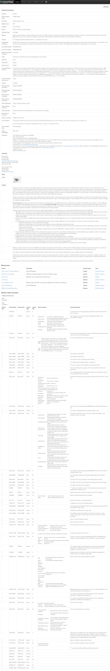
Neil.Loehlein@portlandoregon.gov (10, 161)
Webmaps (36, 2)
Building (97, 277)
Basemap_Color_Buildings (8, 274)
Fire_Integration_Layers (7, 282)
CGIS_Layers (5, 279)
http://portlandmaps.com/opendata (29, 144)
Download (106, 6)
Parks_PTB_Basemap (7, 285)
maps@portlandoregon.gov (48, 147)
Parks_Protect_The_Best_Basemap (10, 271)
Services (24, 2)
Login (41, 2)
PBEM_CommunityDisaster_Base (9, 288)
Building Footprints (99, 271)
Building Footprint (99, 288)
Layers (29, 2)
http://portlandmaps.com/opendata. (71, 146)
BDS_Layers (5, 277)
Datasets (17, 2)
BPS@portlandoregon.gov (8, 171)
